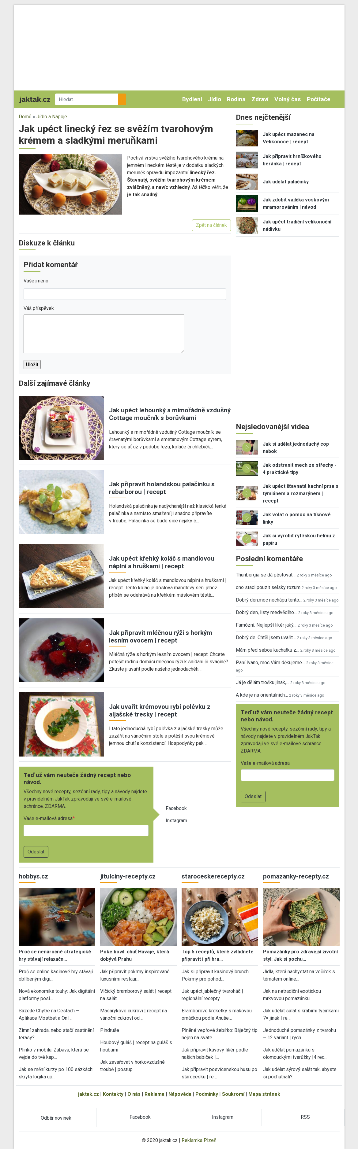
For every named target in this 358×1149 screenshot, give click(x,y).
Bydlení (192, 99)
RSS (305, 1117)
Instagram (176, 820)
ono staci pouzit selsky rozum (268, 587)
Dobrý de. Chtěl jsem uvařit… (266, 637)
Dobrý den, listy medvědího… (266, 612)
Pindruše (109, 1030)
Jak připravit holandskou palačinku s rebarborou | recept (162, 488)
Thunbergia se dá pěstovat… (266, 575)
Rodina (236, 99)
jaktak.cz (88, 1094)
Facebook (176, 808)
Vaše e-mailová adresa (48, 818)
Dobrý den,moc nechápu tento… (269, 600)
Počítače (318, 99)
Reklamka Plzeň (199, 1140)
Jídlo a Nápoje (51, 117)
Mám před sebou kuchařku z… (267, 650)
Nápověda (179, 1094)
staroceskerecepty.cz (213, 876)
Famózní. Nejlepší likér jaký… (266, 625)
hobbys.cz (33, 876)
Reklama (154, 1094)
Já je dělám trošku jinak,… (262, 682)
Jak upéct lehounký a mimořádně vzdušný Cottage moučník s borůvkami (170, 414)
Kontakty (113, 1094)
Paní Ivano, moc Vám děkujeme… (270, 662)
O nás (134, 1094)
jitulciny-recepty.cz (128, 876)
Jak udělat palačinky (286, 182)
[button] (70, 184)
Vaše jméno (36, 281)
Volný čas (287, 99)
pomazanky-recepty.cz (296, 876)
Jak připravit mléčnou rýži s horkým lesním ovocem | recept (160, 636)
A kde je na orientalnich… (262, 695)
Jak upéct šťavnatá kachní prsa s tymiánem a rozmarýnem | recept (300, 493)
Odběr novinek (56, 1118)
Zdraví (260, 99)
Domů (25, 117)
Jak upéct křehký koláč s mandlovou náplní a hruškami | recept (161, 562)
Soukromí (233, 1094)
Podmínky (206, 1094)
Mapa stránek (264, 1094)
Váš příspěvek (39, 308)
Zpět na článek (211, 225)
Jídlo (214, 99)
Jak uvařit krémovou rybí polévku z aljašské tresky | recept (159, 710)
